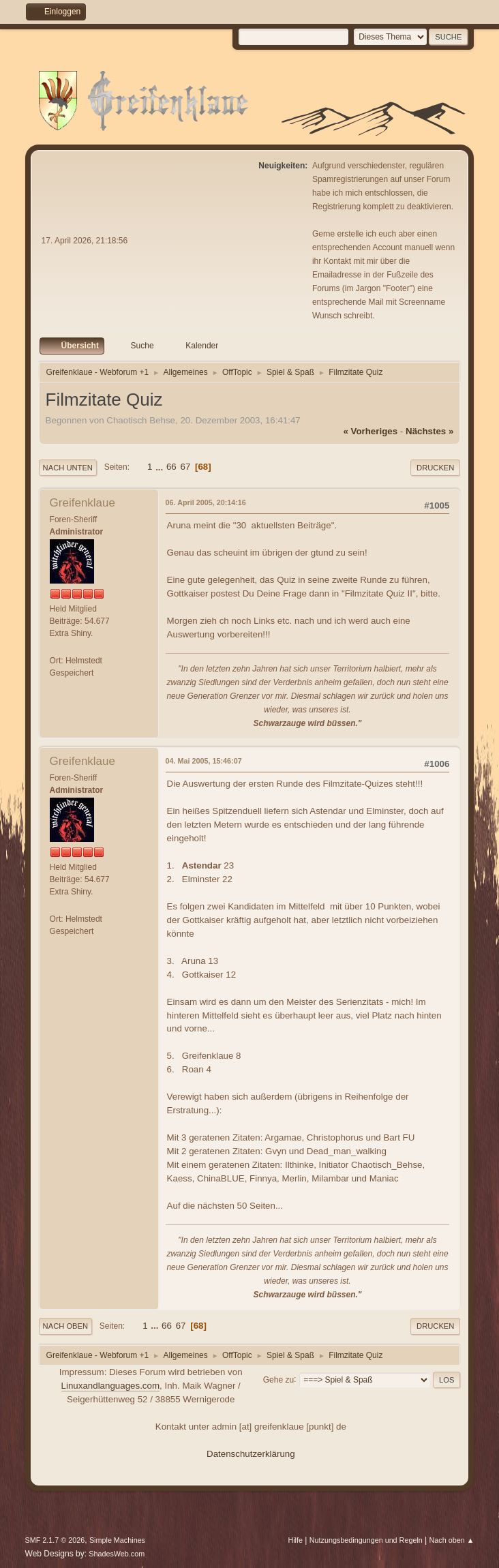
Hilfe (295, 1540)
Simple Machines (117, 1540)
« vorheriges (370, 431)
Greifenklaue (82, 502)
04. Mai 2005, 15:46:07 (204, 761)
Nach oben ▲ (451, 1540)
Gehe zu (278, 1379)
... (160, 467)
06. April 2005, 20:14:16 (206, 502)
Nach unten (68, 468)
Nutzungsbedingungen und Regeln (366, 1540)
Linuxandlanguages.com (110, 1386)
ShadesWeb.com (117, 1554)
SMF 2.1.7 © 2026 (55, 1540)
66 (171, 467)
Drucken (435, 468)
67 (185, 467)
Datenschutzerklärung (251, 1454)
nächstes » (429, 431)
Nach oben (66, 1326)
